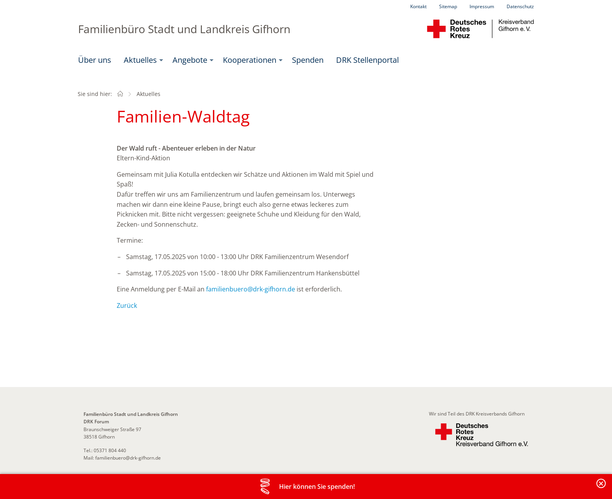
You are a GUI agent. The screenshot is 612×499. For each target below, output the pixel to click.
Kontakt (418, 6)
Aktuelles (140, 60)
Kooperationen (249, 60)
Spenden (308, 60)
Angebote (190, 60)
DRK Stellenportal (367, 60)
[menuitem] (94, 60)
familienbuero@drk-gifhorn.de (250, 289)
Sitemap (448, 6)
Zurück (127, 305)
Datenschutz (520, 6)
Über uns (94, 60)
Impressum (482, 6)
